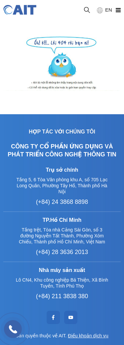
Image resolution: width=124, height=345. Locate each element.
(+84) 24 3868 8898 (62, 202)
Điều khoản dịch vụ (88, 335)
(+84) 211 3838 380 (62, 296)
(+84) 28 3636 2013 (62, 252)
